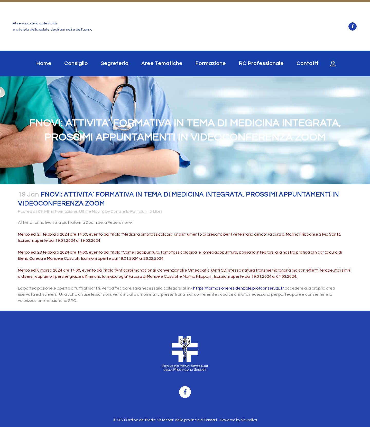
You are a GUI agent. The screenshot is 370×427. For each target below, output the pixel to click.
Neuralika (249, 420)
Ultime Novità (92, 211)
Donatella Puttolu (127, 211)
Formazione (66, 211)
